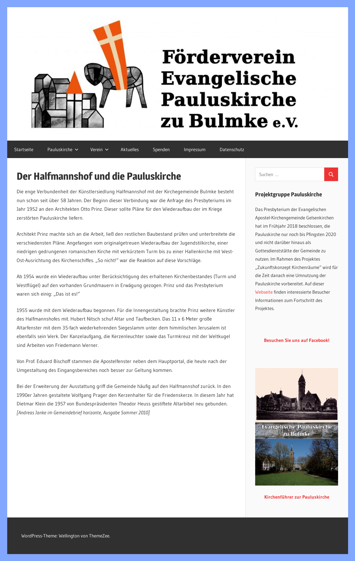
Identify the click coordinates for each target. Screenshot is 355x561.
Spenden (161, 149)
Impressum (195, 149)
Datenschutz (232, 149)
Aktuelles (130, 149)
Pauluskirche (62, 149)
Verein (99, 149)
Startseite (23, 149)
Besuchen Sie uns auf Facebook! (296, 340)
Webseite (264, 292)
